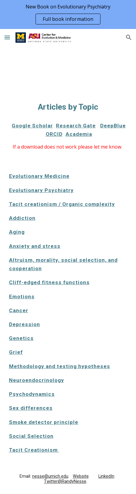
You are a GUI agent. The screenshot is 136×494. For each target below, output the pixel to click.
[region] (68, 14)
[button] (7, 37)
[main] (68, 107)
